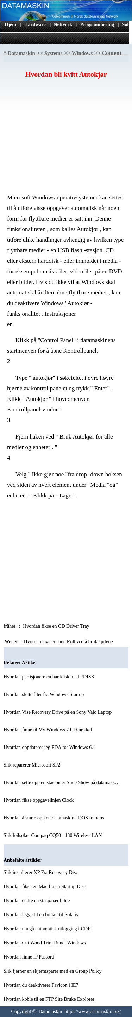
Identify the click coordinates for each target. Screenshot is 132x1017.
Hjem (10, 24)
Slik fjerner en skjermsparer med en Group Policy (53, 971)
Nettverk (63, 24)
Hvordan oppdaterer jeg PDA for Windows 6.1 (50, 747)
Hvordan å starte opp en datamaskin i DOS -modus (54, 817)
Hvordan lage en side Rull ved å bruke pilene (69, 641)
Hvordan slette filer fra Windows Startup (44, 694)
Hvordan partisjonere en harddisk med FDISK (50, 677)
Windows (82, 53)
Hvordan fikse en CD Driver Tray (56, 626)
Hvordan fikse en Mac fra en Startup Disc (45, 886)
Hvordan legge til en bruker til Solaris (42, 914)
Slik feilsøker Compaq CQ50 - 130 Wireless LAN (53, 835)
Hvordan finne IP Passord (29, 957)
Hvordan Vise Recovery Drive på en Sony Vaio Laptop (58, 712)
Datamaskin (21, 53)
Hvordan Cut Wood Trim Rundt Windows (45, 942)
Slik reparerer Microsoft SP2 (33, 765)
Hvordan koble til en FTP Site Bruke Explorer (50, 999)
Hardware (35, 24)
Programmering (97, 24)
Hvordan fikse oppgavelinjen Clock (39, 800)
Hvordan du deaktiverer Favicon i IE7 (42, 985)
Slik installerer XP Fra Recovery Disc (41, 872)
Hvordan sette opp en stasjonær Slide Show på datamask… (62, 782)
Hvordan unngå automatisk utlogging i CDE (48, 928)
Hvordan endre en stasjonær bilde (37, 900)
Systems (53, 53)
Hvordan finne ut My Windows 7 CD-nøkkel (48, 729)
